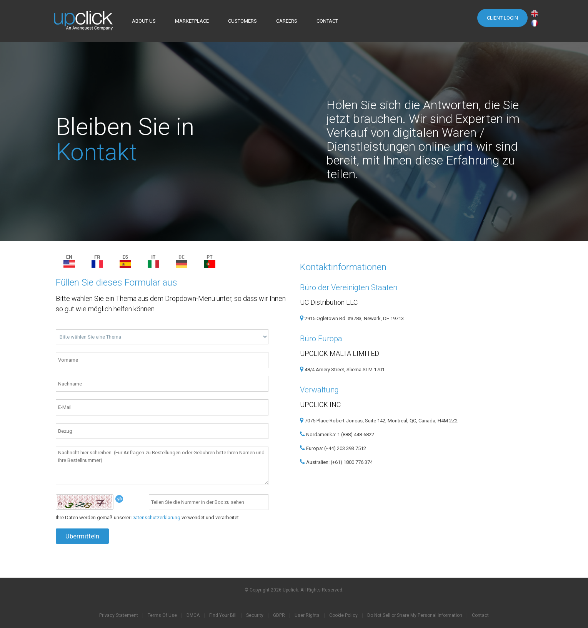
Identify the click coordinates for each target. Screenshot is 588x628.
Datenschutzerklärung (156, 517)
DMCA (193, 615)
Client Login (502, 18)
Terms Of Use (162, 615)
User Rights (307, 615)
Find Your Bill (223, 615)
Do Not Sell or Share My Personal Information (414, 615)
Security (254, 615)
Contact (480, 615)
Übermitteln (82, 536)
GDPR (279, 615)
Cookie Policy (343, 615)
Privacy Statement (118, 615)
